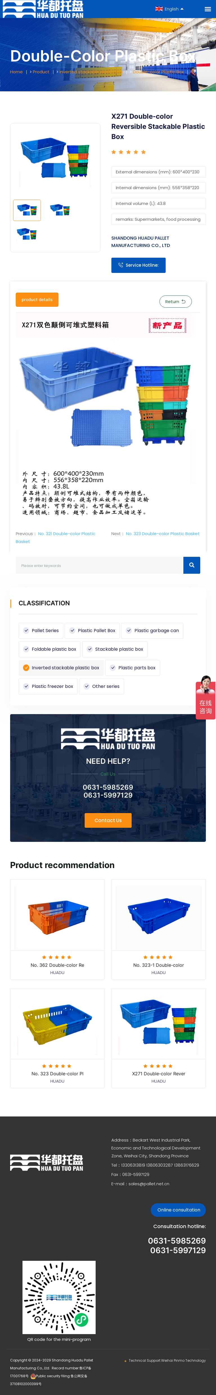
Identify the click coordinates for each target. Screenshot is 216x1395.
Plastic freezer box (48, 686)
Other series (102, 686)
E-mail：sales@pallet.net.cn (140, 1184)
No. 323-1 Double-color (158, 965)
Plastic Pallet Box (92, 630)
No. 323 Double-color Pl (58, 1073)
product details (37, 299)
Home (16, 72)
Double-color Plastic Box (158, 72)
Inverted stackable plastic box (91, 72)
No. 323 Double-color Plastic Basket (162, 534)
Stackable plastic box (115, 649)
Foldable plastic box (49, 649)
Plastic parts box (133, 668)
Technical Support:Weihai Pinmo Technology (167, 1360)
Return (175, 301)
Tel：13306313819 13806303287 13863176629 (155, 1165)
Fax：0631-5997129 (130, 1174)
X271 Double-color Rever (158, 1073)
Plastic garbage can (152, 630)
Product (41, 72)
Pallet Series (41, 630)
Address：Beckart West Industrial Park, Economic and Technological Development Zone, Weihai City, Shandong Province (156, 1148)
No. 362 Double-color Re (57, 965)
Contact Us (108, 820)
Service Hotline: (138, 265)
